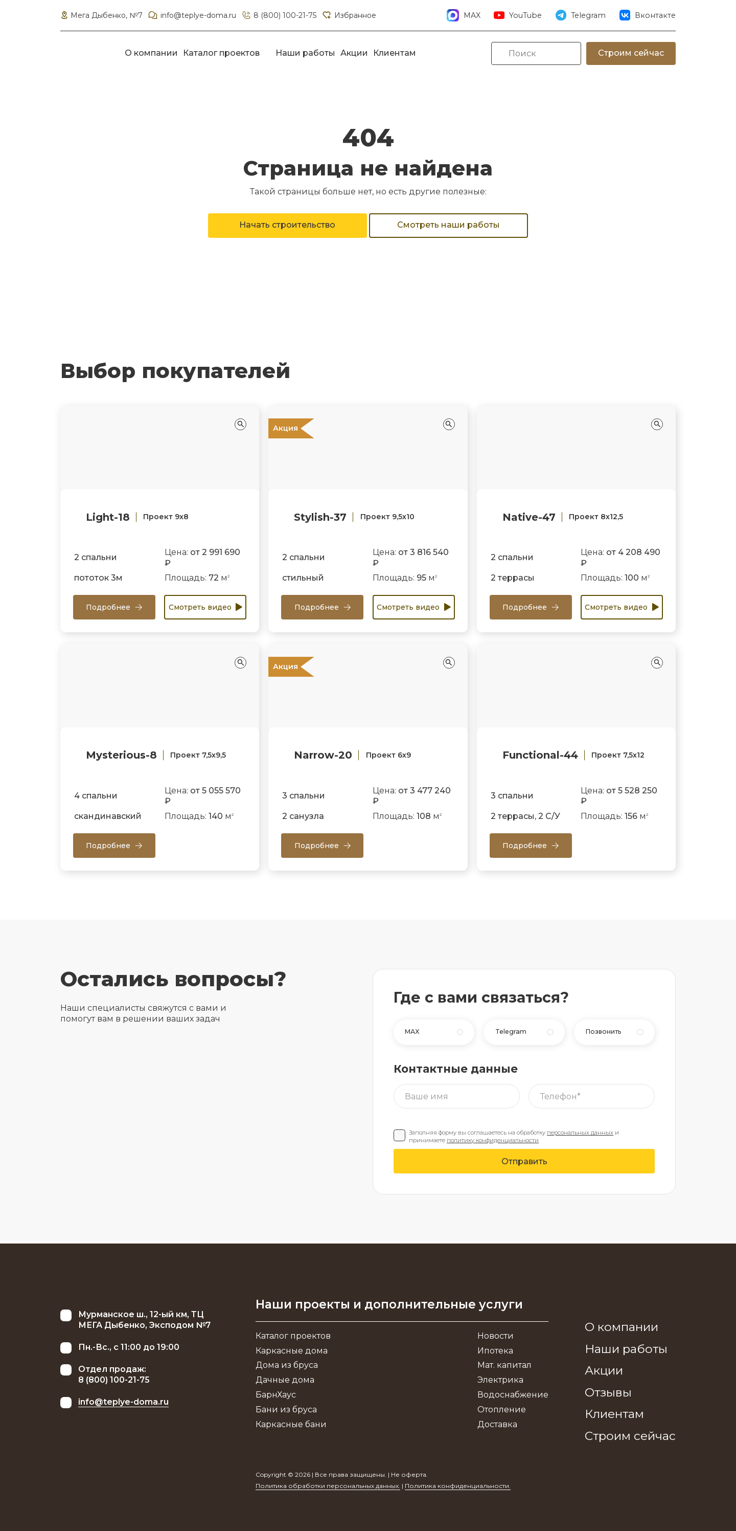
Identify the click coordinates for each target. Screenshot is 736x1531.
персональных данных (580, 1132)
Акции (354, 53)
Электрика (500, 1380)
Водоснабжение (512, 1395)
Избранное (348, 15)
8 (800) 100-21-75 (278, 15)
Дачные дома (285, 1380)
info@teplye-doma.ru (192, 15)
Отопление (501, 1409)
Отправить (524, 1161)
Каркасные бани (291, 1424)
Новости (495, 1336)
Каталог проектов (221, 53)
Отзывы (608, 1392)
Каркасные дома (292, 1351)
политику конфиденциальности (493, 1140)
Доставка (497, 1424)
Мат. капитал (504, 1365)
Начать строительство (287, 225)
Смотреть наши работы (448, 225)
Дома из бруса (287, 1365)
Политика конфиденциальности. (458, 1486)
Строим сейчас (631, 53)
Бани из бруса (286, 1409)
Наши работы (305, 53)
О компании (151, 53)
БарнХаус (276, 1395)
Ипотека (495, 1351)
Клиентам (394, 53)
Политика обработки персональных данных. (328, 1486)
